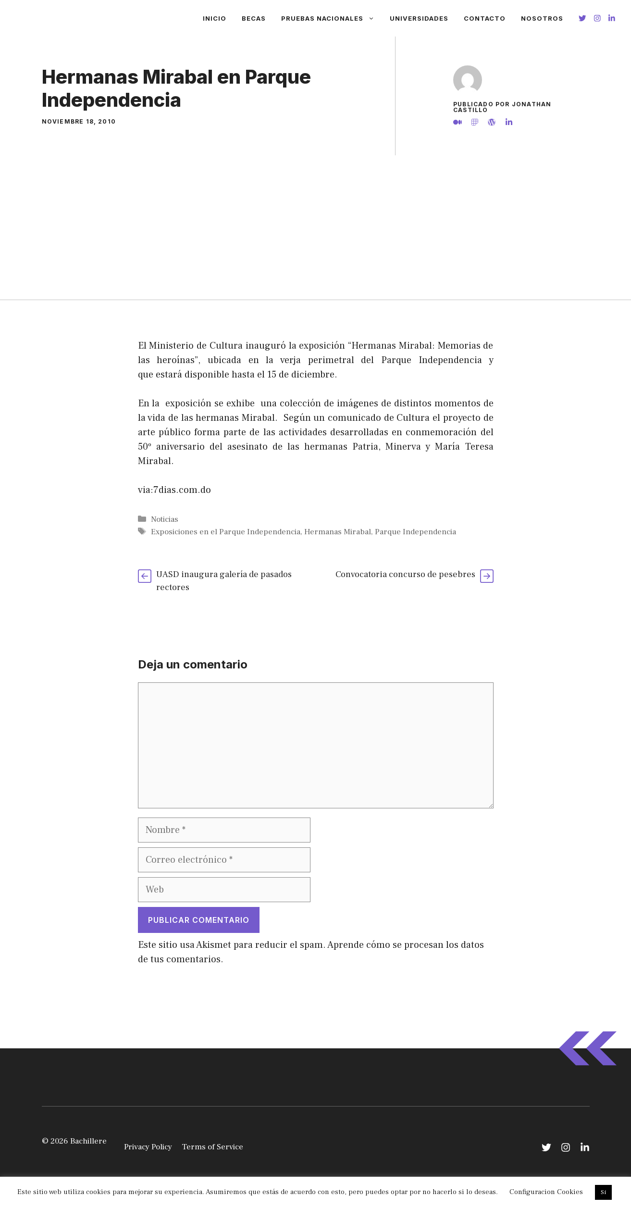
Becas (254, 18)
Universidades (419, 18)
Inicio (214, 18)
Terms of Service (212, 1147)
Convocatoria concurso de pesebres (405, 574)
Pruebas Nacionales (331, 18)
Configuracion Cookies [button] (546, 1191)
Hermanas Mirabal (337, 532)
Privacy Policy (148, 1147)
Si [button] (603, 1192)
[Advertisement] (315, 227)
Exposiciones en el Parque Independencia (225, 532)
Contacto (485, 18)
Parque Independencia (415, 532)
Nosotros (542, 18)
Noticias (164, 519)
